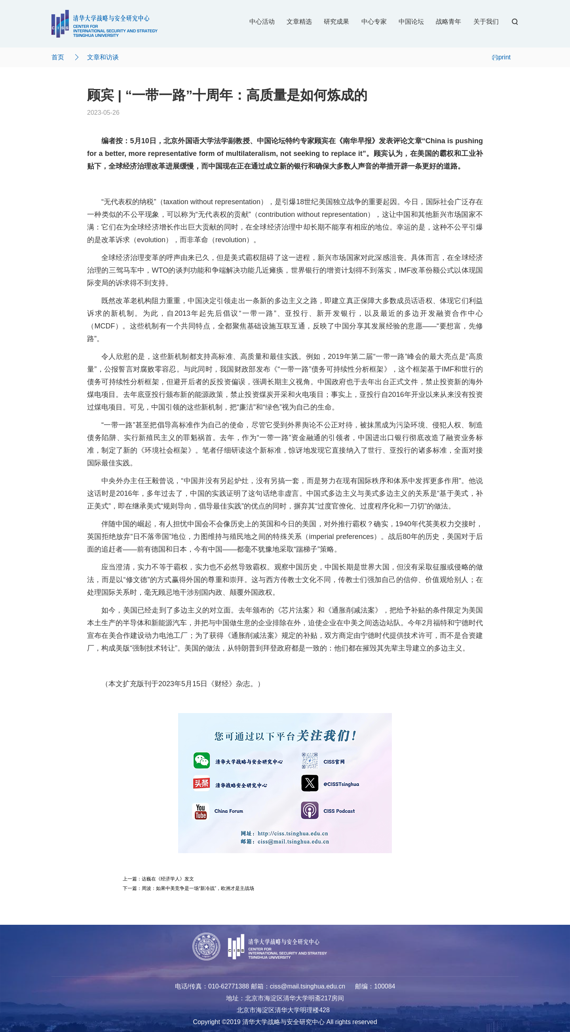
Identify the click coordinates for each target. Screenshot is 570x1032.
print (501, 57)
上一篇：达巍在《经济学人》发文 (158, 879)
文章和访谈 (103, 57)
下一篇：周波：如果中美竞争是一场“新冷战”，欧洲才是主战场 (188, 888)
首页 (57, 57)
